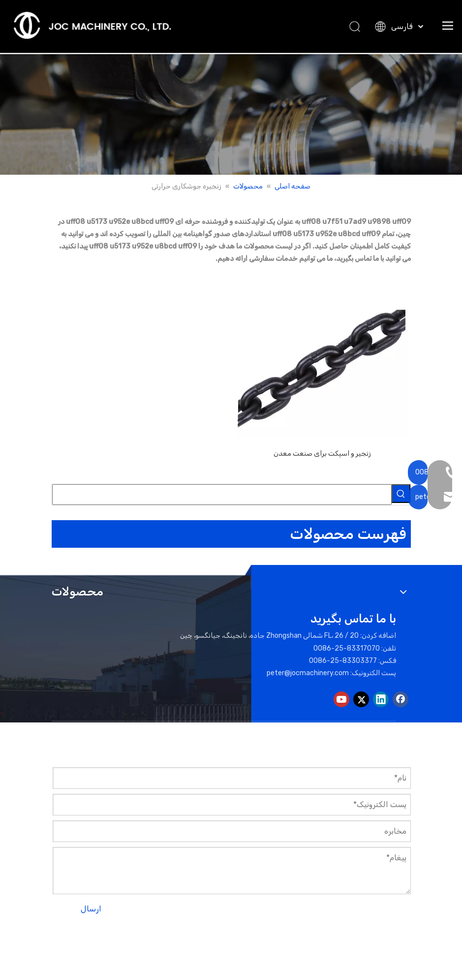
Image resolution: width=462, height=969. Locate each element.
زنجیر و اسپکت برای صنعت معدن (322, 453)
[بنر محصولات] (231, 114)
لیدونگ (123, 936)
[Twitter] (361, 699)
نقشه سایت (192, 936)
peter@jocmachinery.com (308, 673)
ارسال (91, 908)
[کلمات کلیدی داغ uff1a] (401, 493)
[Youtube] (341, 699)
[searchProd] (222, 494)
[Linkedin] (381, 699)
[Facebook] (400, 699)
